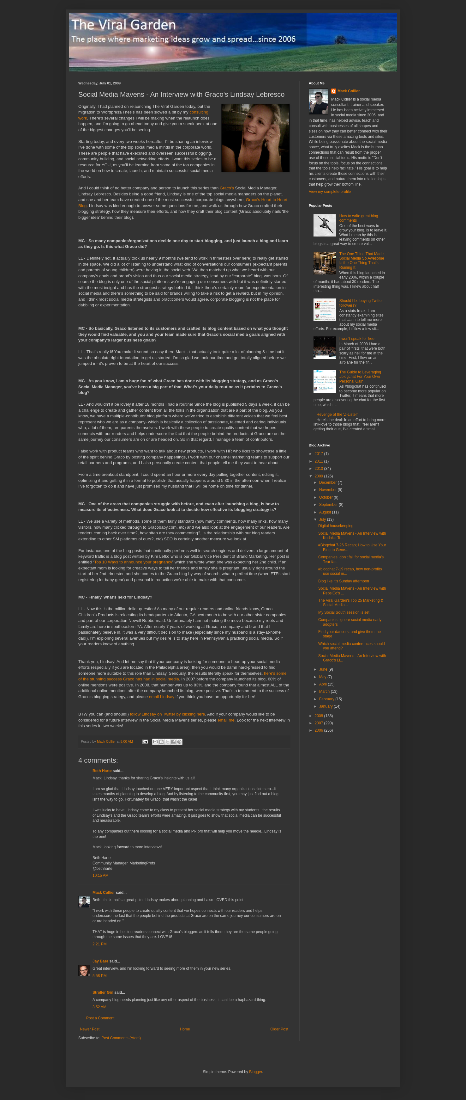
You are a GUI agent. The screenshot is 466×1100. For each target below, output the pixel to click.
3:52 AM (99, 1007)
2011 (319, 461)
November (328, 490)
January (326, 706)
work (82, 118)
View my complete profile (330, 191)
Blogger (255, 1072)
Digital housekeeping (335, 526)
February (327, 699)
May (323, 677)
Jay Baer (100, 961)
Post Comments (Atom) (121, 1038)
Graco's (227, 188)
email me (226, 720)
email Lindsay (162, 696)
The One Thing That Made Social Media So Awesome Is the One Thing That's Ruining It (361, 261)
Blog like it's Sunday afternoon (343, 581)
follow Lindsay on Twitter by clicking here (167, 714)
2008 (319, 716)
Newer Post (89, 1029)
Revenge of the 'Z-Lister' (337, 414)
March (325, 691)
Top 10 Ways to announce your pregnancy (133, 562)
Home (185, 1029)
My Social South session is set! (344, 612)
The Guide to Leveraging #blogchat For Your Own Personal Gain (360, 377)
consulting (198, 112)
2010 (319, 468)
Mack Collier (104, 892)
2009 (319, 476)
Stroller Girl (103, 992)
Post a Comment (100, 1018)
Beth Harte (102, 771)
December (328, 482)
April (323, 684)
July (323, 519)
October (326, 497)
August (325, 512)
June (323, 669)
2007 (319, 723)
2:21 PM (100, 944)
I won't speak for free (356, 338)
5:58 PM (100, 976)
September (329, 504)
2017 (319, 454)
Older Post (279, 1029)
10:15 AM (101, 875)
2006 (319, 730)
